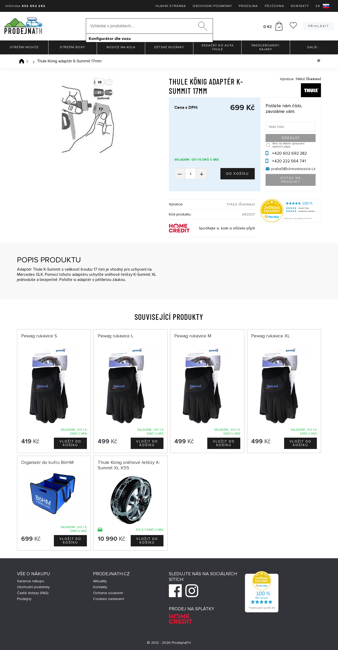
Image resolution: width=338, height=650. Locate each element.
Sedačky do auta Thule (217, 47)
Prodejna (248, 6)
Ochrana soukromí (108, 593)
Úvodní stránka (21, 61)
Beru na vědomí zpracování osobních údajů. (288, 145)
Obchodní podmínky (212, 6)
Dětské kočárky (169, 47)
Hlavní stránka (170, 6)
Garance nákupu (30, 581)
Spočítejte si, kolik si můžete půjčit (227, 228)
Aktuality (100, 581)
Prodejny (24, 599)
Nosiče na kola (120, 47)
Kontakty (300, 6)
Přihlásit (318, 26)
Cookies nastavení (108, 599)
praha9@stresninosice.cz (293, 168)
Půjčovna (274, 6)
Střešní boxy (72, 47)
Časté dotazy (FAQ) (32, 593)
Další (314, 47)
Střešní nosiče (24, 47)
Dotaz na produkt (291, 180)
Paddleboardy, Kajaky (266, 47)
